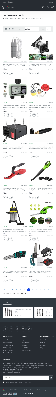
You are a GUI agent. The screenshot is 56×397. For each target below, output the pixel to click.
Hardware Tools (15, 18)
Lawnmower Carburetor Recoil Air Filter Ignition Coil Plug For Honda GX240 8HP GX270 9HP (39, 106)
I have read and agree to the (17, 382)
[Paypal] (10, 393)
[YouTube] (17, 328)
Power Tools (25, 18)
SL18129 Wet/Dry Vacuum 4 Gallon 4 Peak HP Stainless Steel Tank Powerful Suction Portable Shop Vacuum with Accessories (14, 230)
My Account (26, 336)
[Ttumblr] (23, 328)
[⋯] (17, 2)
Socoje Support (8, 336)
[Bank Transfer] (15, 394)
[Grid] (6, 29)
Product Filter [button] (29, 393)
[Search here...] (48, 7)
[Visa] (5, 393)
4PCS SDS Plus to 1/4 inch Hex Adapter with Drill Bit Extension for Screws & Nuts (23, 309)
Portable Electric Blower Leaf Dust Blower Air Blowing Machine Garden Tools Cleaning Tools (41, 189)
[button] (4, 73)
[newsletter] (51, 378)
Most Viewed (7, 303)
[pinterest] (11, 328)
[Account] (11, 2)
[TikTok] (29, 328)
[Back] (4, 2)
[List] (9, 29)
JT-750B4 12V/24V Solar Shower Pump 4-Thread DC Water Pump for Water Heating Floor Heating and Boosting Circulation (40, 65)
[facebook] (5, 328)
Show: (43, 29)
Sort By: (21, 29)
